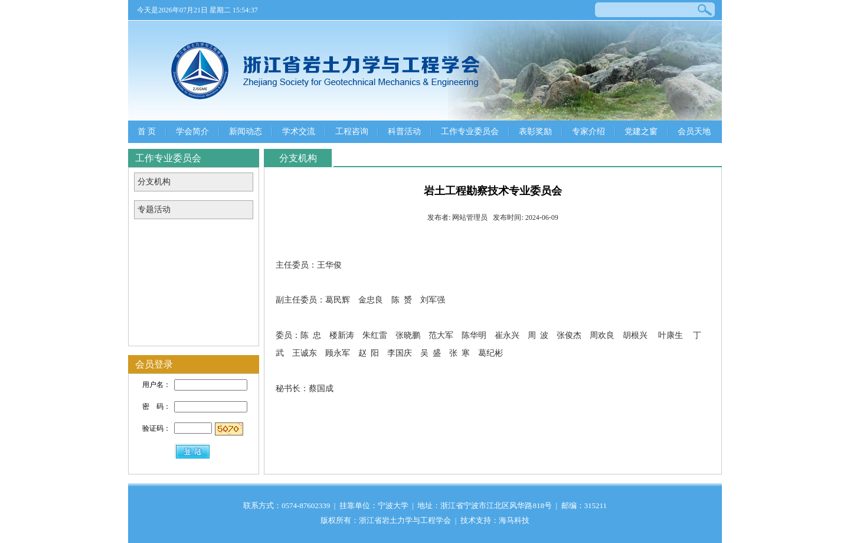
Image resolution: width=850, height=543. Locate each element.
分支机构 (154, 181)
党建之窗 (641, 131)
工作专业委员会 (470, 131)
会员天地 (694, 131)
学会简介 (192, 131)
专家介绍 (588, 131)
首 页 (147, 131)
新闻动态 (245, 131)
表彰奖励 (535, 131)
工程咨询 (351, 131)
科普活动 (404, 131)
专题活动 (154, 209)
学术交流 (298, 131)
